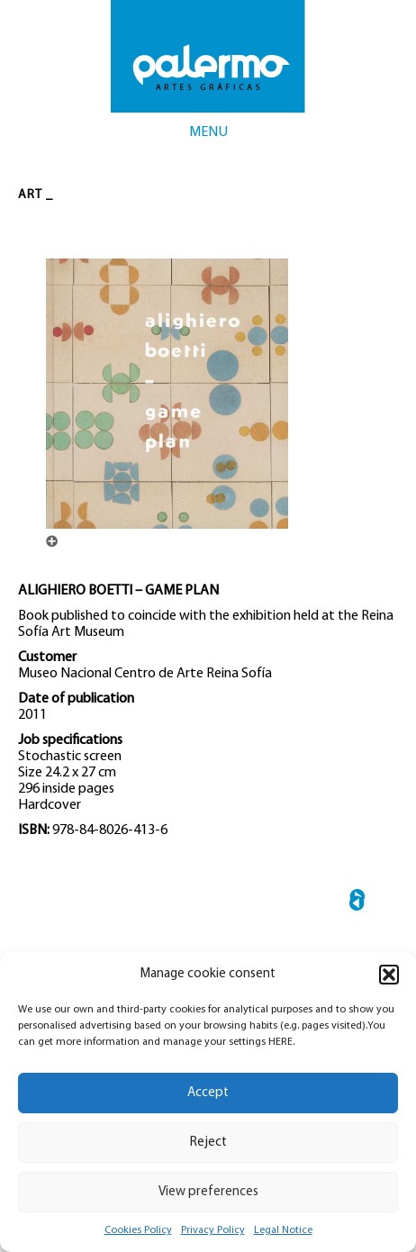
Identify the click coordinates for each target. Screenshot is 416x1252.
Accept (208, 1093)
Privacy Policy (213, 1230)
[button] (389, 975)
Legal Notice (283, 1230)
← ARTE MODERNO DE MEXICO (357, 903)
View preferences (208, 1192)
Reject (208, 1142)
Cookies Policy (138, 1230)
